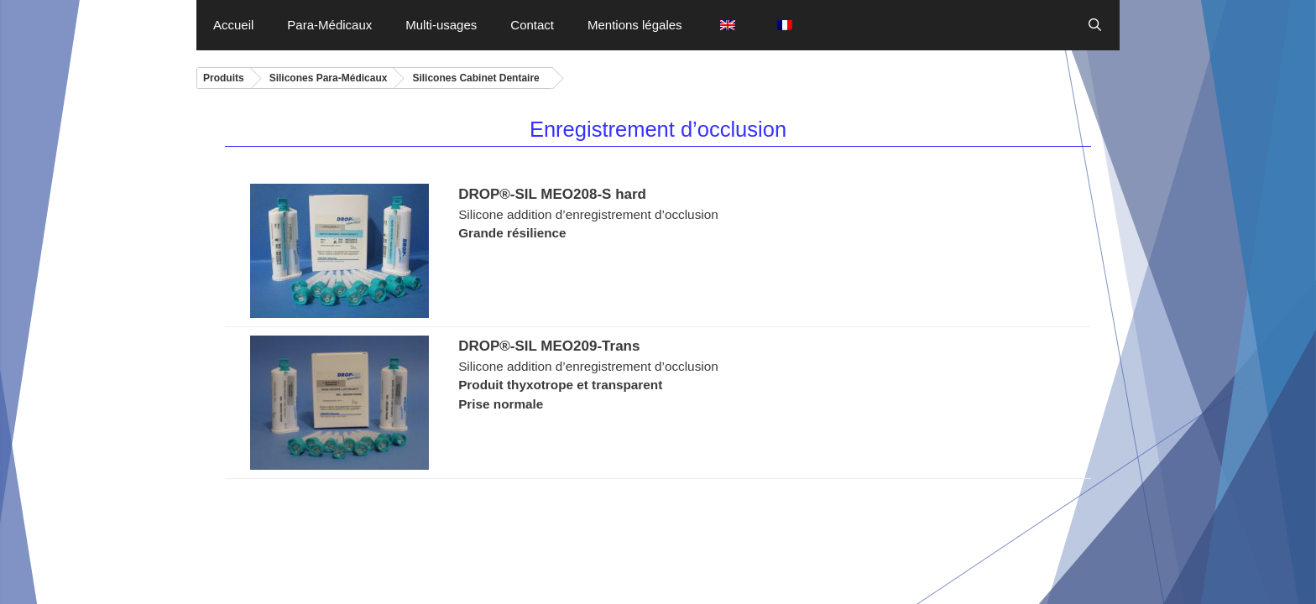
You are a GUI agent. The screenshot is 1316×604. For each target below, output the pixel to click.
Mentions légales (635, 25)
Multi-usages (441, 25)
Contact (532, 25)
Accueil (233, 25)
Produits (223, 78)
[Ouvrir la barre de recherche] (1095, 25)
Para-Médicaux (329, 25)
